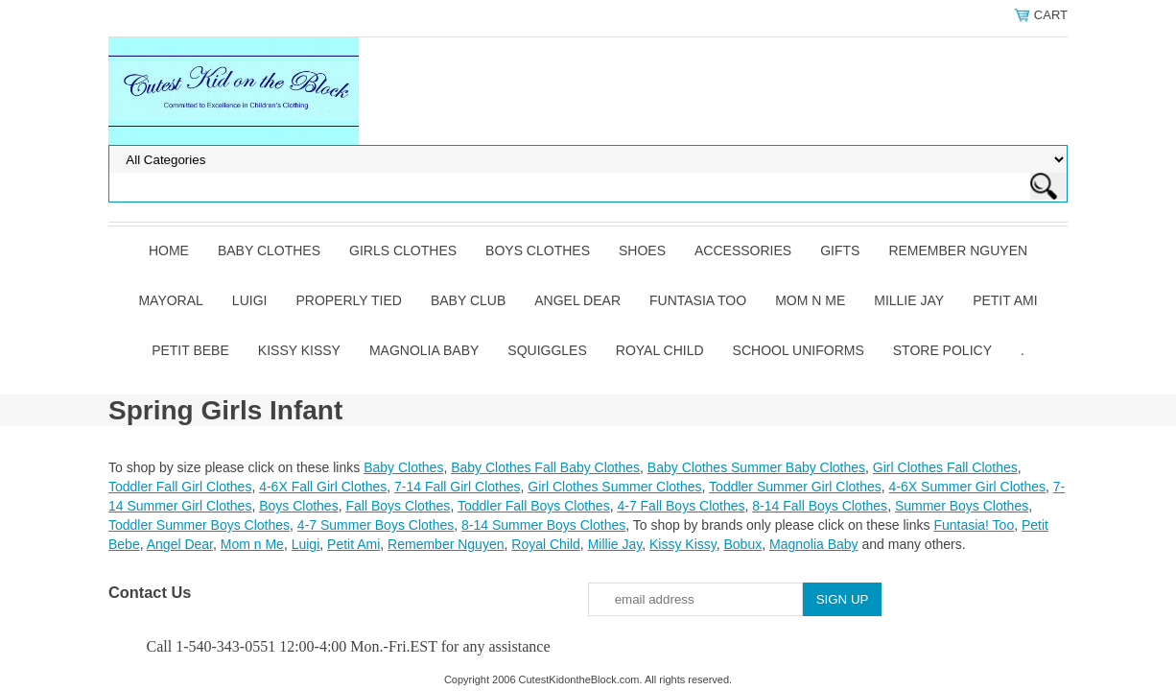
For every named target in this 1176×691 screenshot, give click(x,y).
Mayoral (170, 300)
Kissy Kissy (299, 350)
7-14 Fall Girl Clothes (457, 486)
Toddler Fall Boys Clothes (534, 505)
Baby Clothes (269, 250)
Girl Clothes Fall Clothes (945, 467)
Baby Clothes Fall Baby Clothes (545, 467)
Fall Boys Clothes (397, 505)
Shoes (642, 250)
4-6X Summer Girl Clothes (967, 486)
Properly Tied (348, 300)
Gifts (839, 250)
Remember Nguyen (957, 250)
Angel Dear (577, 300)
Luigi (250, 300)
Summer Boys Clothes (961, 505)
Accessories (742, 250)
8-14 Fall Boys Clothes (819, 505)
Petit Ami (1005, 300)
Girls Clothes (403, 250)
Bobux (742, 544)
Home (169, 250)
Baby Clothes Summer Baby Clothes (756, 467)
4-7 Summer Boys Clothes (375, 525)
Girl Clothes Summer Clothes (614, 486)
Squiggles (546, 350)
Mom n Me (810, 300)
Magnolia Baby (424, 350)
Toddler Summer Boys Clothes (199, 525)
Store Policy (942, 350)
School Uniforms (798, 350)
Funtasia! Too (973, 525)
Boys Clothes (537, 250)
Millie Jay (909, 300)
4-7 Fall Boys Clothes (680, 505)
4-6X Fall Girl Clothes (323, 486)
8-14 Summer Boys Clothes (543, 525)
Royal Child (660, 350)
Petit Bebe (190, 350)
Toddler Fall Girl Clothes (179, 486)
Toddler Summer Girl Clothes (795, 486)
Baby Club (468, 300)
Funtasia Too (697, 300)
